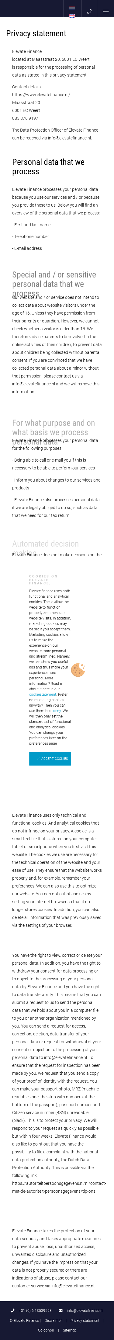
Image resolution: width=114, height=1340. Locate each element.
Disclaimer (53, 1320)
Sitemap (69, 1330)
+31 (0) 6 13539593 (31, 1310)
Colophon (46, 1330)
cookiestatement (42, 694)
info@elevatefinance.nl (81, 1310)
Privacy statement (85, 1320)
